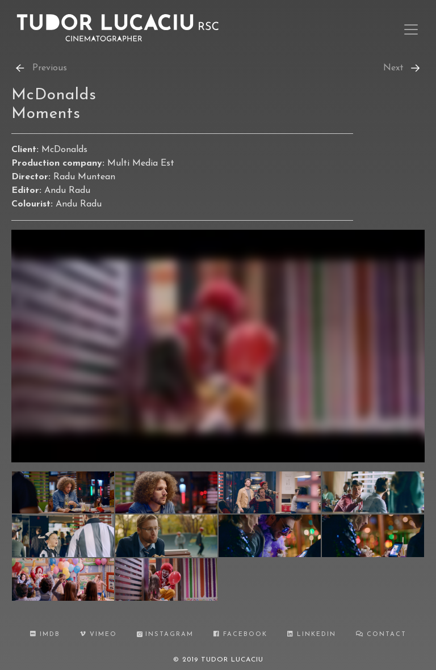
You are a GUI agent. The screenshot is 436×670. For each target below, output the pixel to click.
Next (402, 68)
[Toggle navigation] (411, 29)
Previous (40, 68)
